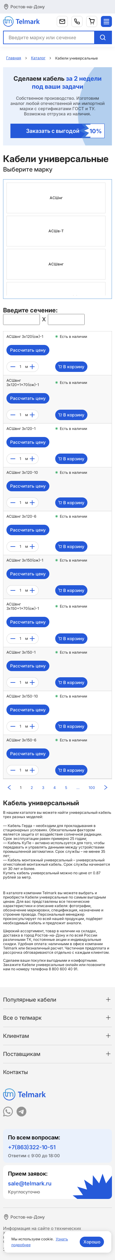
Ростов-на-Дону (27, 6)
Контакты (15, 1072)
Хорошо (91, 1241)
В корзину (71, 366)
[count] (20, 367)
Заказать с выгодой (64, 130)
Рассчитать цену (28, 350)
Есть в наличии (73, 336)
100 (92, 787)
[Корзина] (91, 21)
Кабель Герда (20, 825)
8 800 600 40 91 (63, 969)
